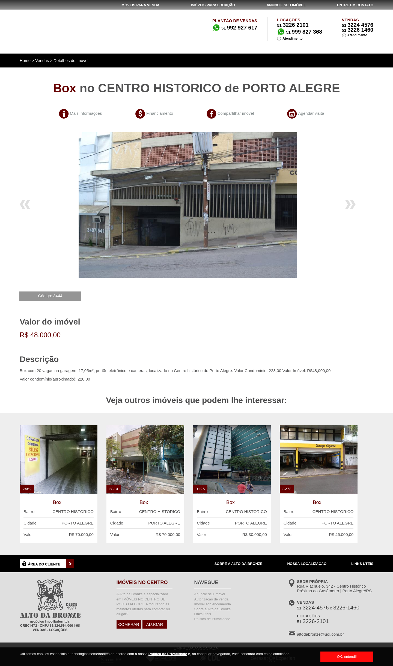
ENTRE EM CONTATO (355, 5)
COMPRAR (128, 624)
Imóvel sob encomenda (212, 604)
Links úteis (202, 614)
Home (25, 60)
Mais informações (86, 113)
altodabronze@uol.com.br (320, 634)
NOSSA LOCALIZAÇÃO (306, 564)
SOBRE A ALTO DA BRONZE (239, 564)
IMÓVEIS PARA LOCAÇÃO (213, 5)
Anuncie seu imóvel (209, 594)
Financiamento (159, 113)
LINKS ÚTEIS (362, 564)
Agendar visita (311, 113)
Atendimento (357, 35)
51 (357, 25)
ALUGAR (154, 624)
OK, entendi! (347, 657)
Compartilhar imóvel (236, 113)
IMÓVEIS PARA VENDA (140, 5)
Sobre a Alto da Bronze (212, 609)
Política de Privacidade (167, 654)
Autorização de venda (211, 599)
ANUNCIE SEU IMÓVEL (286, 5)
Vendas (42, 60)
